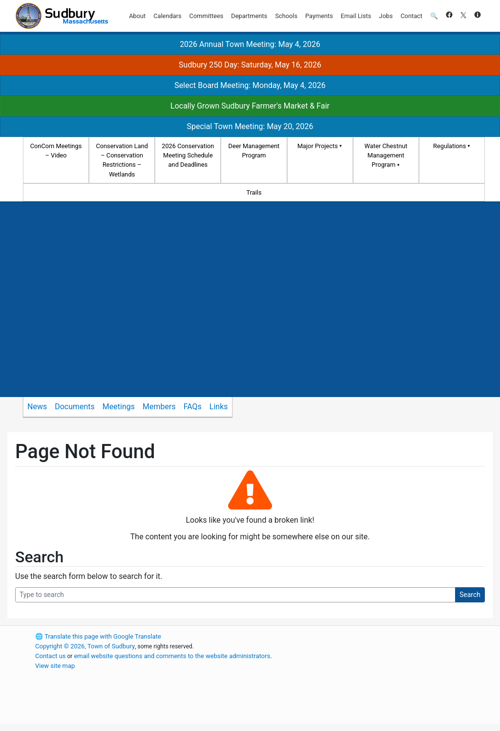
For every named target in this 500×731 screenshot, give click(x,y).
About (137, 16)
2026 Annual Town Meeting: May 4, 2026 (250, 44)
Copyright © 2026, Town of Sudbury (85, 646)
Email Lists (356, 16)
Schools (286, 16)
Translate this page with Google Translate (98, 636)
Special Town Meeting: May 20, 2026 (250, 126)
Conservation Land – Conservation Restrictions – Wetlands (122, 160)
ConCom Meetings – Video (56, 150)
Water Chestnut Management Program (385, 155)
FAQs (193, 406)
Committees (206, 16)
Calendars (167, 16)
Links (218, 406)
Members (159, 406)
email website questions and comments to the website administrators (172, 656)
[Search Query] (235, 594)
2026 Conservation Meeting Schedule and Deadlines (188, 155)
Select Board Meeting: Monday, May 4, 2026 (249, 85)
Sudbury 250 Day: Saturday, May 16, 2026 (250, 64)
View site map (55, 665)
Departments (249, 16)
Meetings (119, 406)
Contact (411, 16)
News (37, 406)
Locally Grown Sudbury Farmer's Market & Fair (250, 106)
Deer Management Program (254, 150)
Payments (319, 16)
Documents (75, 406)
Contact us (50, 656)
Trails (253, 192)
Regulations (449, 146)
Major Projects (317, 146)
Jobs (386, 16)
